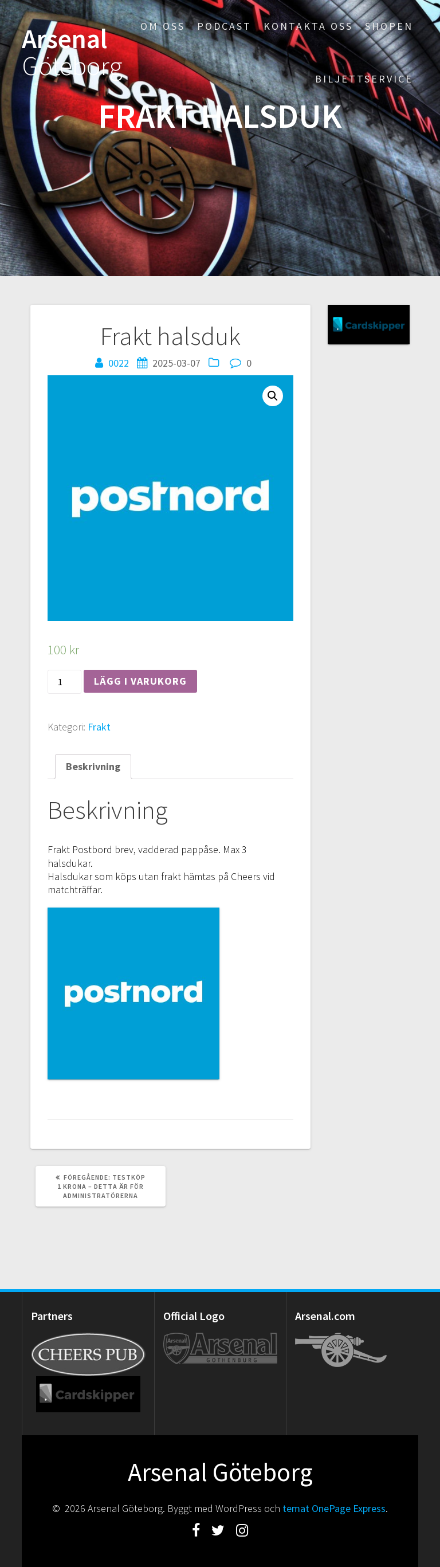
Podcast (224, 26)
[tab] (93, 766)
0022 (118, 363)
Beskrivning (93, 766)
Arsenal (72, 53)
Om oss (162, 26)
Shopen (389, 26)
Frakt (99, 726)
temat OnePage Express (334, 1508)
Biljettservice (364, 78)
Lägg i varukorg (140, 681)
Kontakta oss (308, 26)
